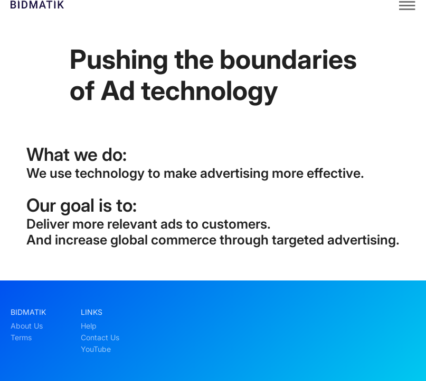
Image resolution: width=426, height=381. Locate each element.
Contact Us (100, 337)
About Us (27, 326)
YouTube (96, 349)
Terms (21, 337)
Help (89, 326)
